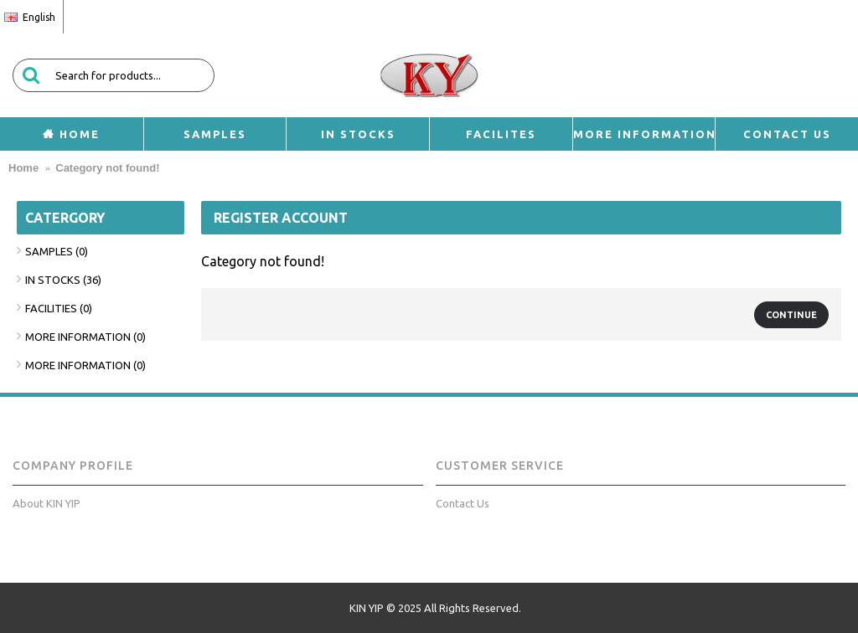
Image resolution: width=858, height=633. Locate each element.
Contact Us (462, 503)
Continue (791, 315)
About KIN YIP (46, 503)
